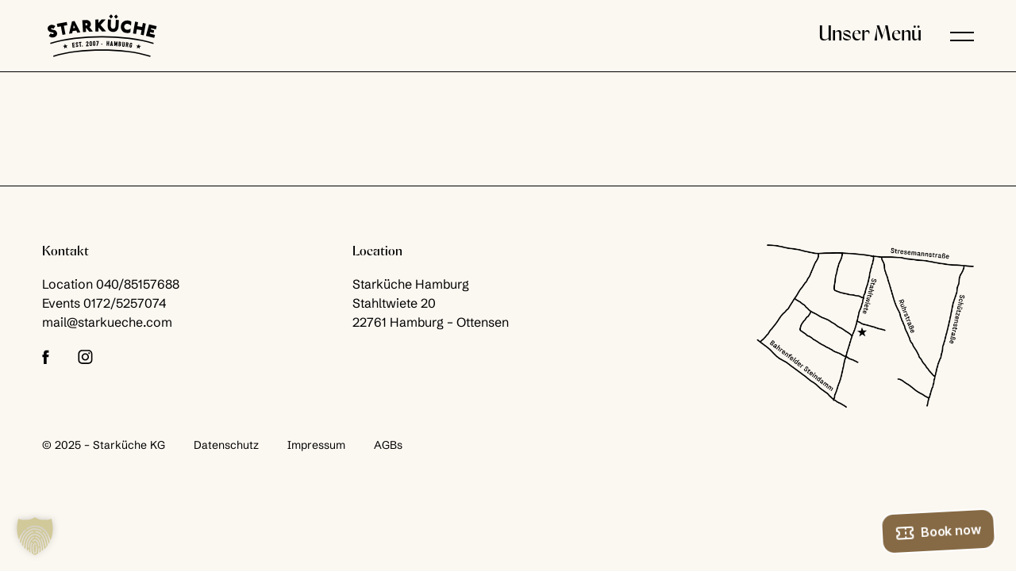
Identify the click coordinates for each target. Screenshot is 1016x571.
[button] (962, 35)
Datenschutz (226, 445)
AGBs (388, 445)
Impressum (316, 445)
